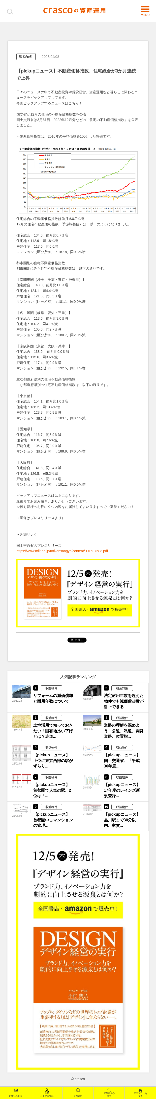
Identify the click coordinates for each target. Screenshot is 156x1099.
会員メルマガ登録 (47, 1092)
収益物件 (26, 57)
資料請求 (77, 1092)
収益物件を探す (109, 1092)
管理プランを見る (140, 1092)
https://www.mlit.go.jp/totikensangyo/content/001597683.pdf (62, 551)
